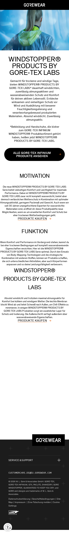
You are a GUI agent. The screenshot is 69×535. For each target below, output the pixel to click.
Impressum (20, 502)
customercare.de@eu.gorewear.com (30, 472)
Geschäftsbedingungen (43, 498)
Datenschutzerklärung (19, 498)
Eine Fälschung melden (39, 502)
